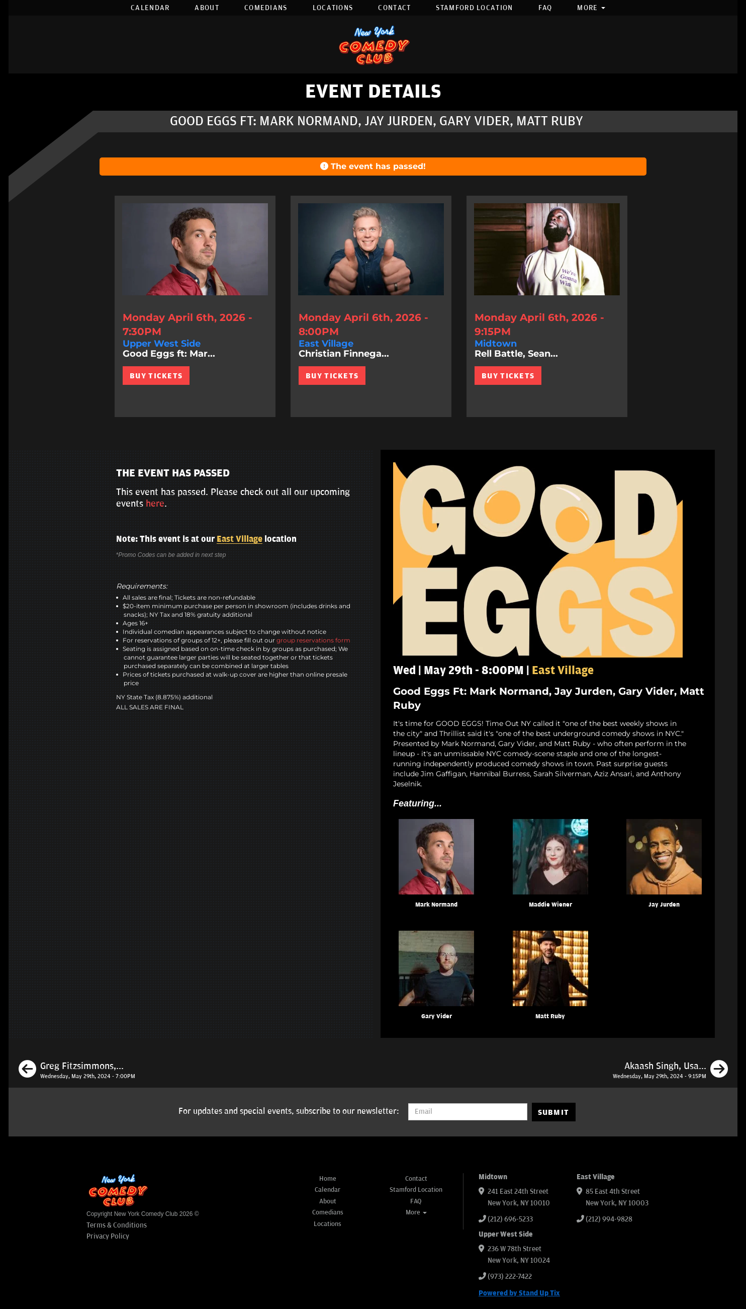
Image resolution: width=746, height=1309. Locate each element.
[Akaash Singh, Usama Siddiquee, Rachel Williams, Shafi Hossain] (670, 1070)
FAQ (545, 8)
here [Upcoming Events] (155, 503)
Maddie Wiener (550, 905)
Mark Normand (436, 905)
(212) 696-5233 (510, 1219)
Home (327, 1179)
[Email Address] (467, 1111)
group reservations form (313, 640)
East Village (239, 539)
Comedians (266, 8)
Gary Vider (436, 1016)
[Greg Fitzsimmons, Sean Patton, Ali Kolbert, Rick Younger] (77, 1070)
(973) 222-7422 (510, 1276)
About (207, 8)
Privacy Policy (107, 1236)
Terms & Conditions (116, 1225)
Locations (333, 8)
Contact (394, 8)
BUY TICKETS (156, 375)
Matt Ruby (550, 1016)
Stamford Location (474, 8)
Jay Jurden (664, 905)
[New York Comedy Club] (373, 44)
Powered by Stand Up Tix (519, 1293)
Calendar (150, 8)
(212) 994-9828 (609, 1219)
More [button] (591, 8)
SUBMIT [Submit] (554, 1112)
